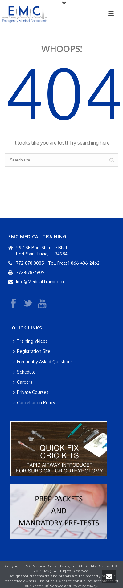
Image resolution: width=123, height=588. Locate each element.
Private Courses (30, 392)
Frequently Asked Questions (43, 361)
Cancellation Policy (34, 402)
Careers (22, 382)
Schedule (24, 371)
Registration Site (31, 351)
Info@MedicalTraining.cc (40, 281)
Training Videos (30, 341)
